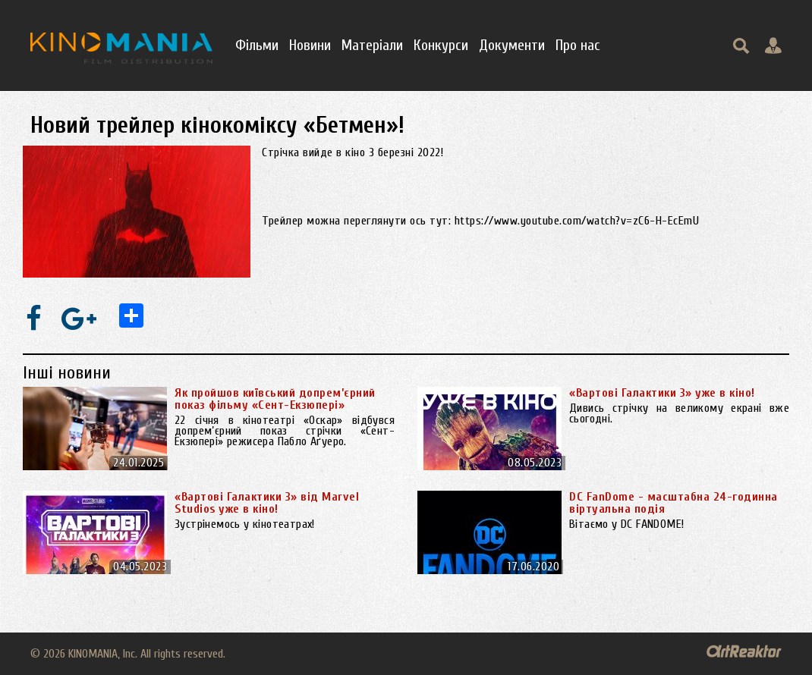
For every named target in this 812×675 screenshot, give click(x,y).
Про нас (577, 45)
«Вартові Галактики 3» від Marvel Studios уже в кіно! (267, 503)
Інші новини (67, 373)
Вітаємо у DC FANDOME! (630, 524)
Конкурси (441, 45)
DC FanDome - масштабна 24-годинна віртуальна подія (673, 503)
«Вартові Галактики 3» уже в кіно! (662, 393)
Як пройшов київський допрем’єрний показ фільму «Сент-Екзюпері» (275, 399)
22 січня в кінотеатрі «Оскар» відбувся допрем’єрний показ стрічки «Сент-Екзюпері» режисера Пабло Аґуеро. (285, 430)
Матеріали (372, 45)
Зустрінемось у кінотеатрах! (245, 524)
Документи (512, 45)
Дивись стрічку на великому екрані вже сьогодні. (679, 413)
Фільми (257, 45)
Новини (310, 45)
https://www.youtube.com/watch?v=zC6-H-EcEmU (577, 221)
